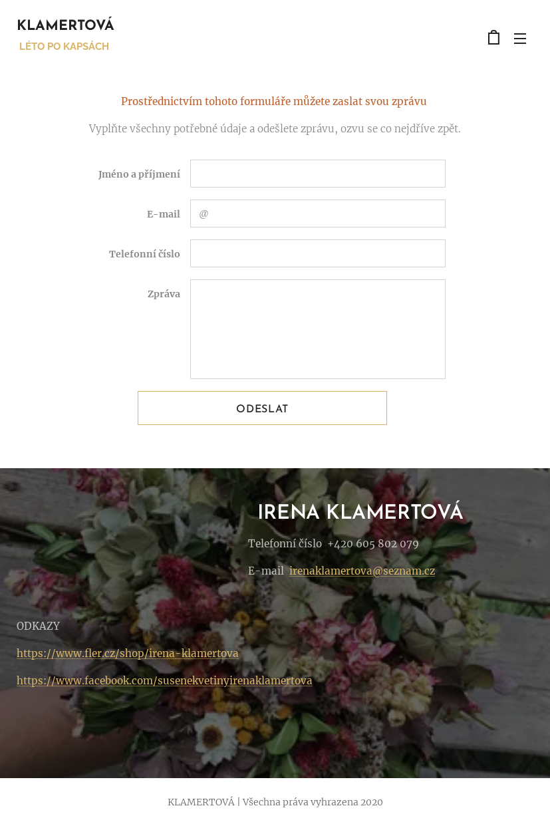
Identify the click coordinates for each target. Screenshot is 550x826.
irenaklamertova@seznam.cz (362, 571)
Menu (520, 38)
